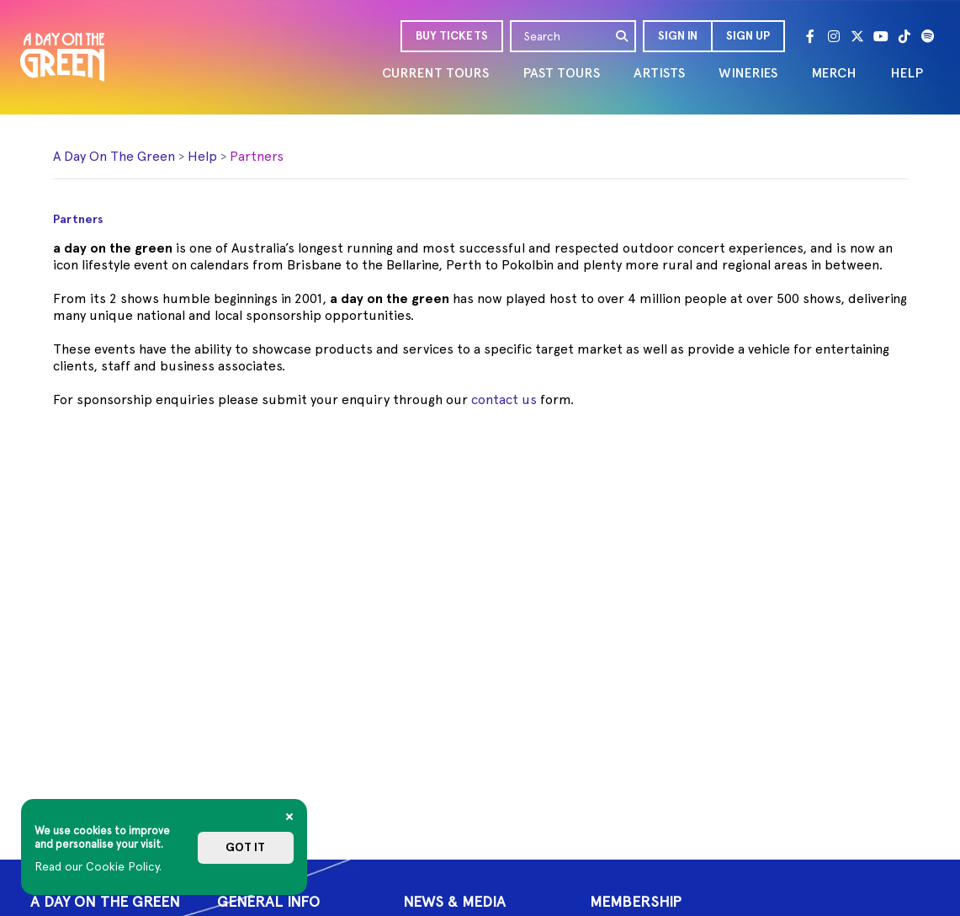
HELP (906, 73)
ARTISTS (659, 73)
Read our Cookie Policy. (98, 866)
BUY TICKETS (452, 36)
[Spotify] (928, 36)
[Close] (289, 816)
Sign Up (748, 36)
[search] (622, 36)
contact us (504, 399)
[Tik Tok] (904, 36)
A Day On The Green (114, 156)
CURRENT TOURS (435, 73)
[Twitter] (857, 36)
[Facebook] (810, 36)
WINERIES (748, 73)
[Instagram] (834, 36)
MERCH (834, 73)
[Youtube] (881, 36)
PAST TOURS (561, 73)
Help (202, 156)
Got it (245, 847)
